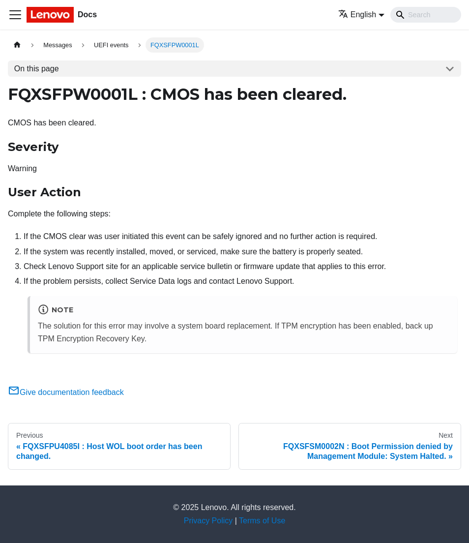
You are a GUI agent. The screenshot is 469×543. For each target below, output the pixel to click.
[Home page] (17, 45)
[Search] (425, 15)
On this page (36, 68)
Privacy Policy (208, 520)
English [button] (357, 14)
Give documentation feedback (66, 392)
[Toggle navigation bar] (15, 14)
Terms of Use (262, 520)
